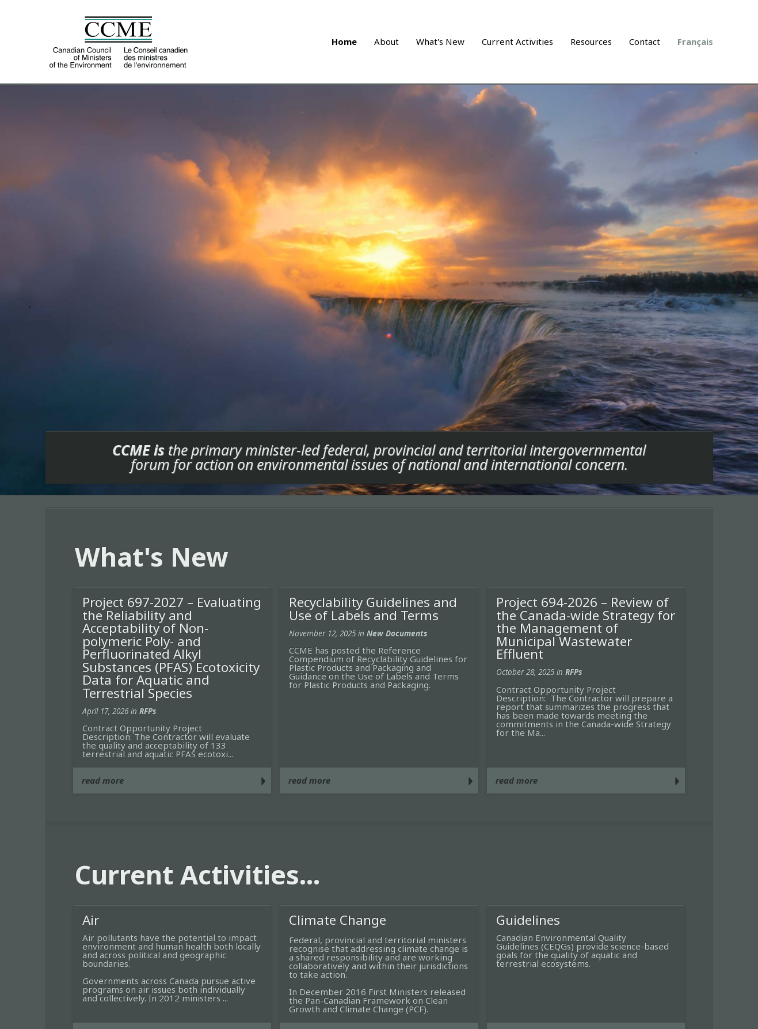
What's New (440, 41)
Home (344, 41)
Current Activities (517, 41)
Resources (591, 41)
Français (695, 41)
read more (103, 780)
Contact (644, 41)
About (386, 41)
